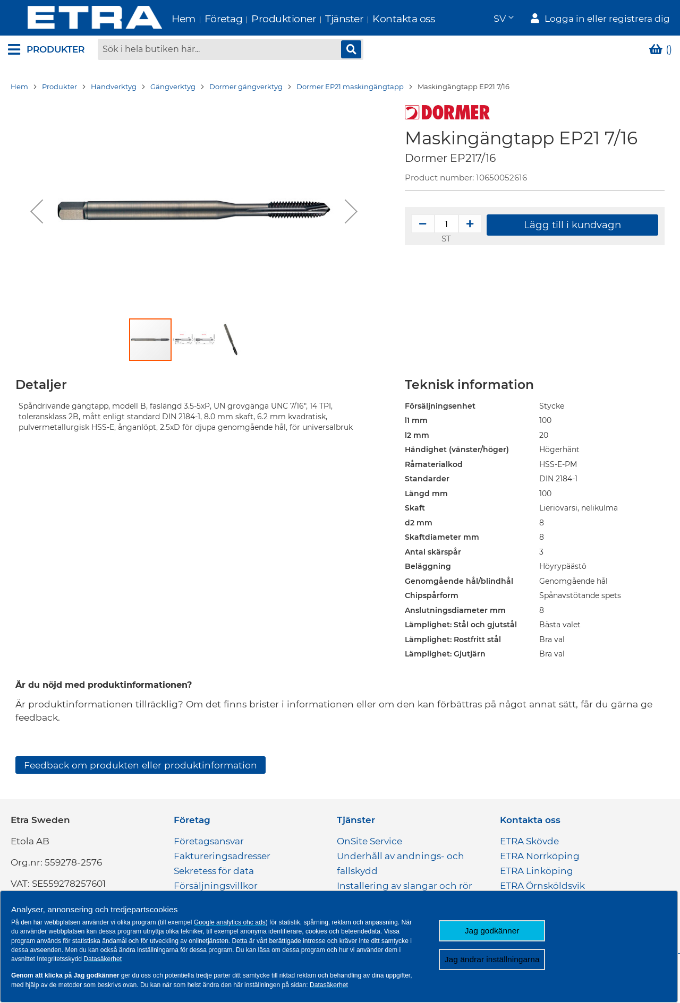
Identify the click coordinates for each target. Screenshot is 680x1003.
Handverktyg (114, 87)
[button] (503, 19)
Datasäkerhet (102, 959)
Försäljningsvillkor (216, 886)
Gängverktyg (173, 87)
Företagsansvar (209, 842)
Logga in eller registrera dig (607, 19)
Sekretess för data (214, 872)
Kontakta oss (384, 19)
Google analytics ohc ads (230, 922)
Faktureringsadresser (222, 857)
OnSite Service (369, 842)
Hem (164, 19)
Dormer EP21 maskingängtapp (350, 87)
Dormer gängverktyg (246, 87)
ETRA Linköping (536, 872)
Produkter (59, 87)
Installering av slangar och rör (404, 886)
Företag (204, 19)
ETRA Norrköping (540, 857)
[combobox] (230, 50)
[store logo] (75, 18)
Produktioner (264, 19)
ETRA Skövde (529, 842)
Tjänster (324, 19)
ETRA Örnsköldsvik (542, 886)
